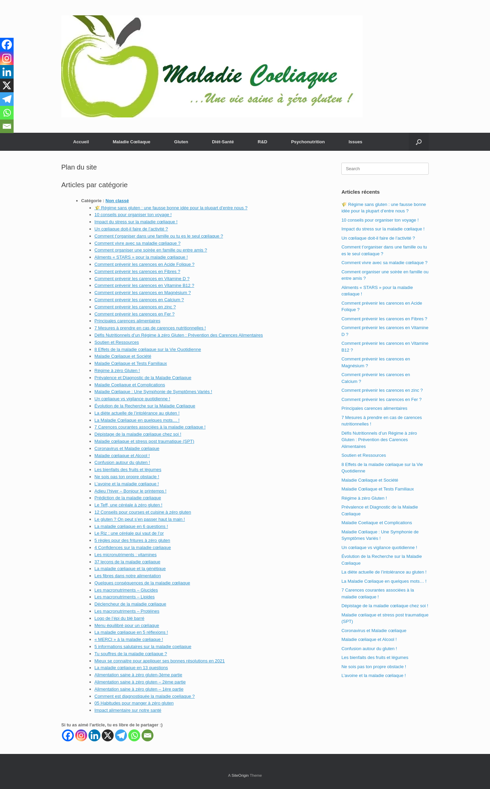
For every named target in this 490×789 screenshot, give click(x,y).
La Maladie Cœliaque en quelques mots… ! (137, 420)
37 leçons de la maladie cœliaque (128, 561)
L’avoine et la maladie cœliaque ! (127, 483)
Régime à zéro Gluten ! (117, 370)
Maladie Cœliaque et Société (123, 356)
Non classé (117, 200)
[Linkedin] (94, 735)
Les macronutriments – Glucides (126, 590)
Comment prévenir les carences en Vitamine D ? (142, 278)
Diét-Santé (223, 141)
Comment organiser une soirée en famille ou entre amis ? (151, 250)
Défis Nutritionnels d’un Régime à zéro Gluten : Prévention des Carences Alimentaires (179, 335)
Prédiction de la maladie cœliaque (128, 497)
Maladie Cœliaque (131, 141)
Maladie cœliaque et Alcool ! (122, 455)
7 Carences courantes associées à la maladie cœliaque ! (150, 427)
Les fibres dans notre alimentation (128, 575)
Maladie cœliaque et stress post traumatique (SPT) (144, 441)
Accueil (81, 141)
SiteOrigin (240, 775)
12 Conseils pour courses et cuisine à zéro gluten (143, 512)
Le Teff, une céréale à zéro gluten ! (129, 505)
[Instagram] (81, 735)
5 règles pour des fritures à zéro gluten (132, 540)
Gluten (181, 141)
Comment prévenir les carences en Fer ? (135, 314)
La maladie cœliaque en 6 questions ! (131, 526)
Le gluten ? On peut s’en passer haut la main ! (140, 519)
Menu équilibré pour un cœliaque (127, 625)
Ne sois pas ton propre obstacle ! (127, 476)
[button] (419, 142)
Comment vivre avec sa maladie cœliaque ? (138, 243)
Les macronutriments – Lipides (125, 596)
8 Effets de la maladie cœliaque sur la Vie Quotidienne (148, 349)
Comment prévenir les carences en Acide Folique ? (145, 264)
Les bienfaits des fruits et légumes (128, 469)
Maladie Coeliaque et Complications (130, 384)
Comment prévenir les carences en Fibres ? (137, 271)
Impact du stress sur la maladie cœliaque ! (136, 221)
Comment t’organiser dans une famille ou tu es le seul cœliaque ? (159, 236)
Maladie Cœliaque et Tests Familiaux (131, 363)
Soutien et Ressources (117, 342)
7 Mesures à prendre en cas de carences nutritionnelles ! (150, 328)
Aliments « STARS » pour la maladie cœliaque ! (141, 257)
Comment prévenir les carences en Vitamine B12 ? (144, 285)
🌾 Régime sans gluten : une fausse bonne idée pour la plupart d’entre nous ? (171, 207)
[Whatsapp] (134, 735)
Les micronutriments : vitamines (126, 554)
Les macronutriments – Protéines (127, 611)
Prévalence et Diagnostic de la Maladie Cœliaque (143, 377)
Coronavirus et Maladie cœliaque (127, 448)
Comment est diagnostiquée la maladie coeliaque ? (145, 696)
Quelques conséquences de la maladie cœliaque (142, 582)
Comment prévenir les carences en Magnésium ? (143, 292)
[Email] (147, 735)
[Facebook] (68, 735)
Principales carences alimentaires (128, 320)
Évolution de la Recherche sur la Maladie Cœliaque (145, 405)
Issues (355, 141)
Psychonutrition (308, 141)
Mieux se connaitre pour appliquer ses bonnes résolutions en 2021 (160, 660)
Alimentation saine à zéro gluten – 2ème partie (140, 682)
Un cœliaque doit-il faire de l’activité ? (131, 228)
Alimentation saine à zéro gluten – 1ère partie (139, 689)
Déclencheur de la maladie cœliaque (130, 604)
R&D (262, 141)
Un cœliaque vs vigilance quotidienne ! (132, 398)
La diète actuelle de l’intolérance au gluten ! (137, 413)
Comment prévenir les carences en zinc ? (135, 306)
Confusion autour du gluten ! (122, 462)
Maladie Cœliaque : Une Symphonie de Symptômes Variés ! (153, 391)
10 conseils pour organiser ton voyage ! (133, 214)
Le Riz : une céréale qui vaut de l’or (129, 533)
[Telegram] (121, 735)
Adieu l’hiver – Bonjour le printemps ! (131, 491)
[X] (108, 735)
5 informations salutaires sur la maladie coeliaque (143, 646)
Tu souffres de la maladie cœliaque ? (131, 653)
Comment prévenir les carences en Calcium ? (139, 299)
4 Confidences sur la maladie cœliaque (133, 547)
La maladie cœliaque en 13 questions (131, 667)
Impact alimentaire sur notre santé (128, 710)
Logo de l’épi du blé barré (120, 618)
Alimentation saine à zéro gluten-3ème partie (138, 674)
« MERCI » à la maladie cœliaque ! (129, 639)
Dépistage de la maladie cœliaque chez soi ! (138, 434)
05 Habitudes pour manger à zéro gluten (134, 703)
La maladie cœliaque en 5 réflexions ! (131, 632)
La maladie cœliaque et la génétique (130, 568)
